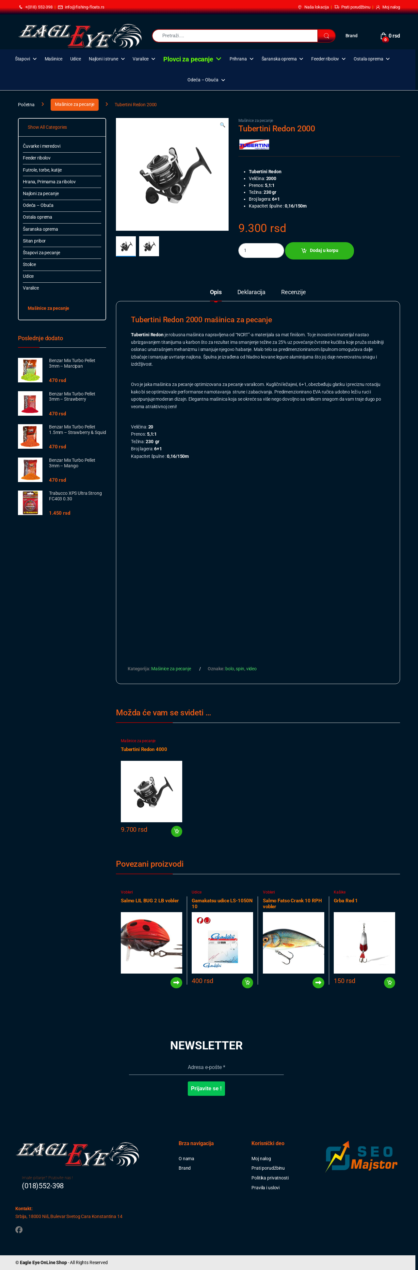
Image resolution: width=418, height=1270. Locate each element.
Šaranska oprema (279, 59)
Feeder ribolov (325, 59)
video (251, 668)
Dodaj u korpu (324, 250)
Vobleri (127, 892)
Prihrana (238, 59)
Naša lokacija (313, 7)
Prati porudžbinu (352, 7)
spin (240, 668)
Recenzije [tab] (293, 292)
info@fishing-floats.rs (81, 7)
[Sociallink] (19, 1229)
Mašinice (53, 59)
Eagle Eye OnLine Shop (43, 1262)
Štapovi (22, 59)
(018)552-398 (43, 1186)
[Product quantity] (261, 250)
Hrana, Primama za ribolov (49, 181)
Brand (352, 35)
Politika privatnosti (269, 1177)
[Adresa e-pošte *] (206, 1067)
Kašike (339, 892)
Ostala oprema (368, 59)
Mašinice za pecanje (74, 104)
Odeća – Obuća (202, 80)
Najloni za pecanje (40, 193)
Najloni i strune (103, 59)
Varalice (141, 59)
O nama (186, 1158)
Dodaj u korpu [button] (176, 831)
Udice (75, 59)
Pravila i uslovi (265, 1187)
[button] (222, 125)
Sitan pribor (34, 240)
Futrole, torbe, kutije (42, 170)
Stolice (29, 264)
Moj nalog (387, 7)
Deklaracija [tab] (251, 292)
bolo (229, 668)
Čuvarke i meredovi (41, 146)
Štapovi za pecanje (41, 252)
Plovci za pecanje (188, 59)
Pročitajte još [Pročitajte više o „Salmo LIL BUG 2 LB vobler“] (176, 982)
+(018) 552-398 (35, 7)
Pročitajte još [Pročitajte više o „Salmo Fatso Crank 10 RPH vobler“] (318, 982)
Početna (26, 104)
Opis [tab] (215, 292)
